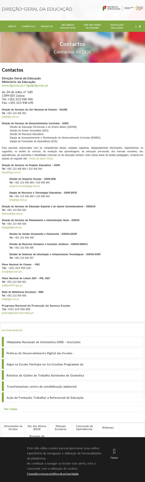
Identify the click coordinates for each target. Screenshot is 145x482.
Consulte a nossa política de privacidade (53, 473)
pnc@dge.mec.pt (12, 271)
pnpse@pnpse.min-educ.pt (18, 312)
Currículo (28, 26)
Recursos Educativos (68, 26)
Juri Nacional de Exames (92, 26)
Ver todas (10, 409)
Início (12, 26)
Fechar (114, 457)
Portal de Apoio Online (41, 158)
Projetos (47, 26)
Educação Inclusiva (117, 26)
